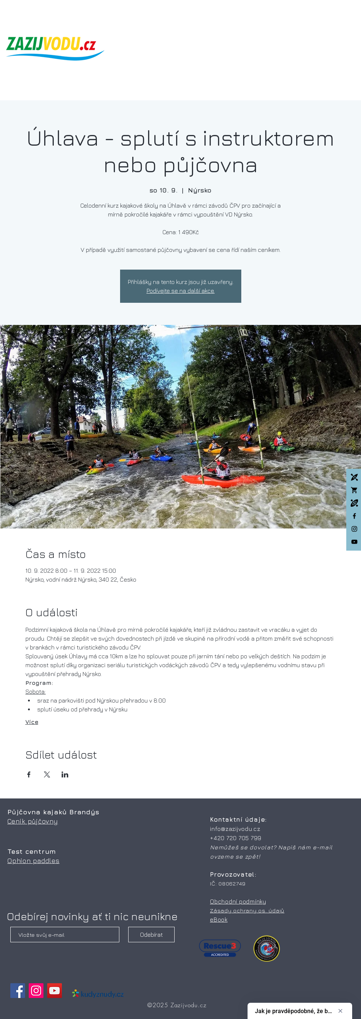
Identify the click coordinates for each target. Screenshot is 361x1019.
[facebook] (354, 516)
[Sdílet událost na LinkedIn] (65, 774)
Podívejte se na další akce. (181, 290)
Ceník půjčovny (32, 821)
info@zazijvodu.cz (235, 828)
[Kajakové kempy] (354, 477)
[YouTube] (54, 990)
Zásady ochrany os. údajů (247, 910)
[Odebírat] (151, 934)
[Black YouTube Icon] (354, 541)
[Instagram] (354, 529)
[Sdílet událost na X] (46, 774)
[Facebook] (17, 990)
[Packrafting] (354, 503)
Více (31, 721)
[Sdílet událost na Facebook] (28, 774)
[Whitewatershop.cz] (354, 490)
